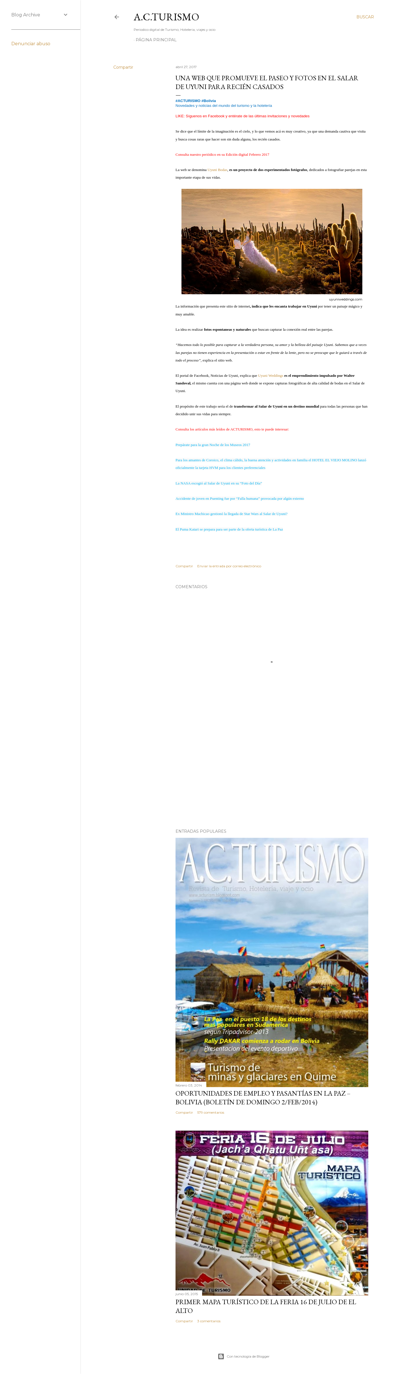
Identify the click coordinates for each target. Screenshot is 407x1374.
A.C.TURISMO (166, 16)
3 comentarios (208, 1321)
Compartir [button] (123, 67)
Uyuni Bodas (217, 170)
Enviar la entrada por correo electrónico (229, 566)
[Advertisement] (272, 775)
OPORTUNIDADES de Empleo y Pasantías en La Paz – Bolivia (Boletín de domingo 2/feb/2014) (263, 1097)
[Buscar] (365, 17)
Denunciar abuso (30, 43)
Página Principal (156, 39)
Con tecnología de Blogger (244, 1356)
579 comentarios (210, 1112)
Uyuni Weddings (270, 375)
